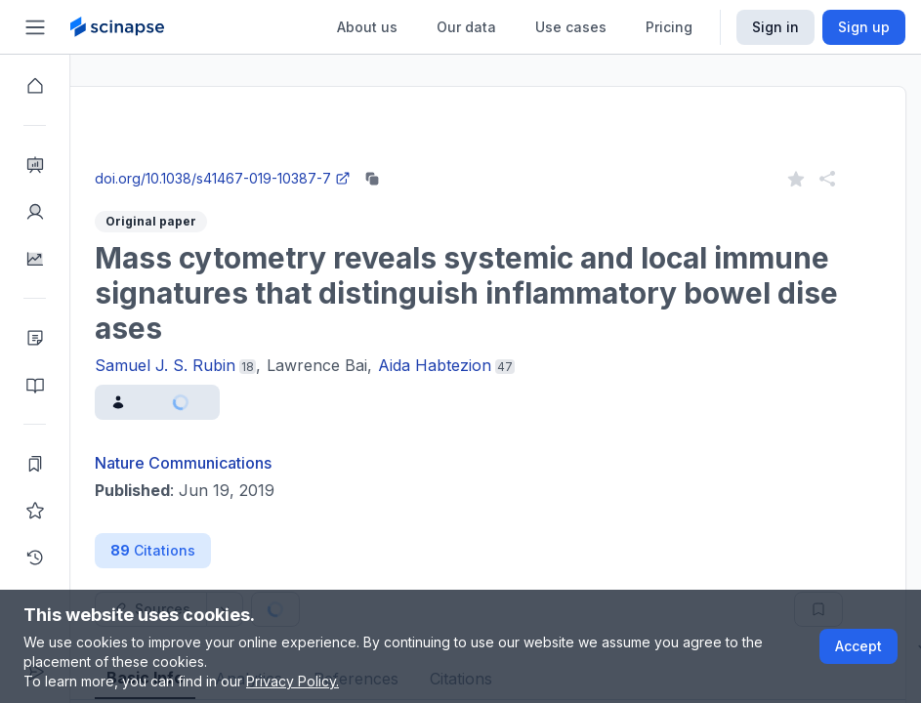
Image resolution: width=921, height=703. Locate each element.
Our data (466, 27)
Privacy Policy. (292, 681)
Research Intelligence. (257, 116)
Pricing (669, 27)
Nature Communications (253, 463)
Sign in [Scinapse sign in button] (775, 27)
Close (254, 159)
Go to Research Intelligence (416, 159)
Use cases (571, 27)
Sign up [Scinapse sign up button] (864, 27)
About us (367, 27)
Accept (858, 646)
